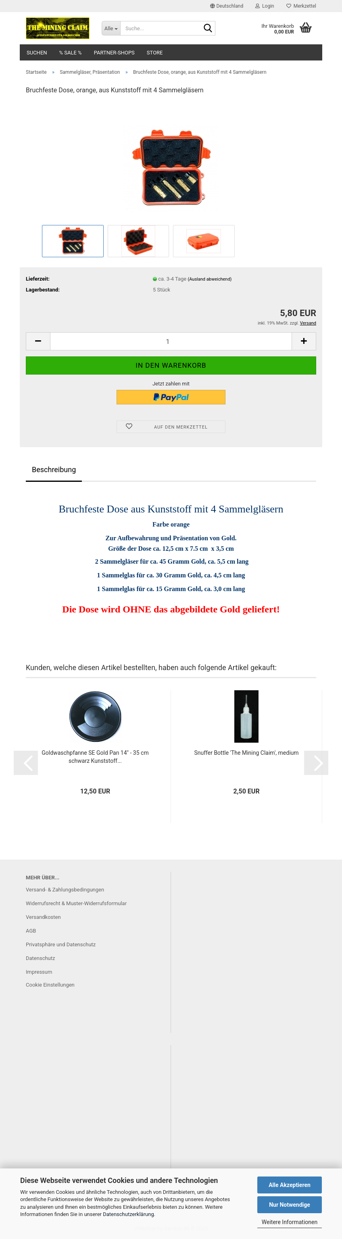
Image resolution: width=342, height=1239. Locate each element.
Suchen (37, 53)
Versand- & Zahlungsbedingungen (65, 890)
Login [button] (264, 6)
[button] (226, 6)
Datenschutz (40, 958)
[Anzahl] (171, 341)
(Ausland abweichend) (209, 279)
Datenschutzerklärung (128, 1214)
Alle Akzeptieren (290, 1185)
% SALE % (70, 53)
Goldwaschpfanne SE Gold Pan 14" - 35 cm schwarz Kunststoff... (95, 757)
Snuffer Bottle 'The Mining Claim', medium (246, 753)
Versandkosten (43, 917)
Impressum (39, 972)
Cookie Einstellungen (50, 985)
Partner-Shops (114, 53)
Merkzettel (301, 6)
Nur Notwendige (289, 1205)
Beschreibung (54, 469)
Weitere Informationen (289, 1222)
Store (155, 53)
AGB (31, 931)
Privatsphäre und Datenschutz (61, 944)
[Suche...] (111, 28)
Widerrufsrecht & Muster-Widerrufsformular (76, 903)
